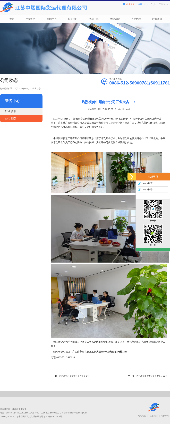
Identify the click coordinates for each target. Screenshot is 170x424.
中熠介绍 (30, 19)
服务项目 (73, 19)
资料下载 (94, 19)
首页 (12, 19)
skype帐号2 (148, 189)
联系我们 (157, 19)
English (153, 4)
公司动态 (36, 88)
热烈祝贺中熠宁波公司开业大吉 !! (151, 376)
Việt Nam (163, 4)
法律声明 (165, 415)
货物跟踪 (115, 19)
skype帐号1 (148, 183)
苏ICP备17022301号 (53, 416)
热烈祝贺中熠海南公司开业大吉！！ (75, 376)
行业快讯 (10, 111)
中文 (146, 4)
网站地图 (142, 415)
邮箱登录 (130, 4)
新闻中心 (51, 19)
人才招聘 (136, 19)
